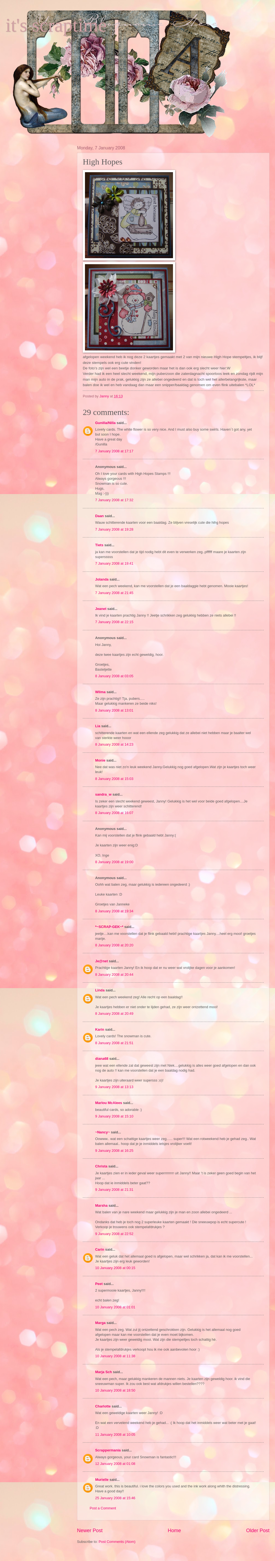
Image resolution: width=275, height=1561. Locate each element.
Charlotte (103, 1406)
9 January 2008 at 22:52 (114, 1234)
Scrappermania (108, 1450)
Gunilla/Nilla (105, 423)
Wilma (100, 692)
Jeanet (100, 609)
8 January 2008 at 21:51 (114, 1043)
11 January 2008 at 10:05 (115, 1434)
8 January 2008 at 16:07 (114, 813)
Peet (99, 1284)
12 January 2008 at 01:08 (115, 1464)
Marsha (101, 1205)
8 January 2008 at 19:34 (114, 911)
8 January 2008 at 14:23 (114, 744)
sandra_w (103, 794)
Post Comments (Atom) (117, 1542)
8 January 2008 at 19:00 (114, 862)
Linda (100, 990)
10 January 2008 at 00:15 (115, 1268)
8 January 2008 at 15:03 (114, 779)
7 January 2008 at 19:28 (114, 529)
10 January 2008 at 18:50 (115, 1390)
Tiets (99, 545)
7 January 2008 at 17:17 (114, 451)
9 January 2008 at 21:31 (114, 1190)
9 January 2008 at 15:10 (114, 1116)
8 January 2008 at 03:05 (114, 676)
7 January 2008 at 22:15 (114, 622)
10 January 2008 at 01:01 (115, 1307)
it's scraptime (56, 25)
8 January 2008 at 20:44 (114, 974)
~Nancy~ (102, 1132)
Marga (100, 1323)
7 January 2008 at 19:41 (114, 563)
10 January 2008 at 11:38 (115, 1356)
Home (174, 1530)
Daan (99, 516)
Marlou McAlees (108, 1103)
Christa (101, 1166)
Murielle (102, 1480)
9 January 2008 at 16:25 (114, 1151)
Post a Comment (103, 1508)
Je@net (101, 961)
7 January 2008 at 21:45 (114, 593)
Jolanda (102, 579)
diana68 (101, 1059)
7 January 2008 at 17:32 (114, 500)
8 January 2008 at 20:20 (114, 945)
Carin (99, 1249)
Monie (100, 760)
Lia (97, 726)
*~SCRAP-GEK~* (109, 927)
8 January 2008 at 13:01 (114, 710)
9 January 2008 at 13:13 (114, 1087)
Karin (99, 1029)
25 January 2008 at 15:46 (115, 1498)
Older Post (258, 1530)
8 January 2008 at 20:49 (114, 1013)
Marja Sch (103, 1372)
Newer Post (90, 1530)
